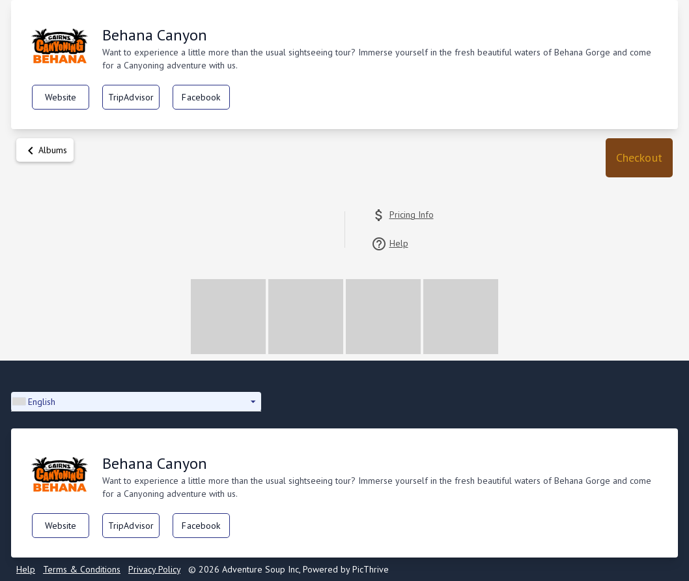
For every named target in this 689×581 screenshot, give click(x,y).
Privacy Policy (154, 569)
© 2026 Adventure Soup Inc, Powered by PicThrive (288, 569)
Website (61, 97)
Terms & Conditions (81, 569)
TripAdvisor (131, 97)
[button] (639, 157)
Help (25, 569)
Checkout (639, 157)
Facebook (201, 97)
